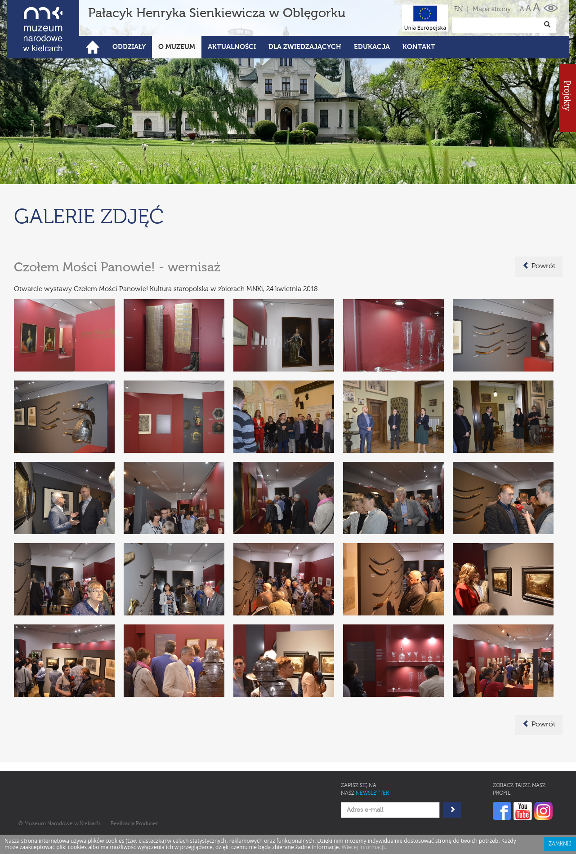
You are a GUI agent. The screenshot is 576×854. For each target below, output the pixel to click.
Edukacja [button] (372, 47)
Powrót (538, 266)
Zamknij (560, 844)
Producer (147, 824)
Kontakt (418, 47)
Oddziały (129, 47)
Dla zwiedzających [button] (304, 47)
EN (458, 9)
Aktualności (232, 47)
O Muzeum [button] (176, 47)
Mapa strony (492, 9)
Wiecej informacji (363, 847)
